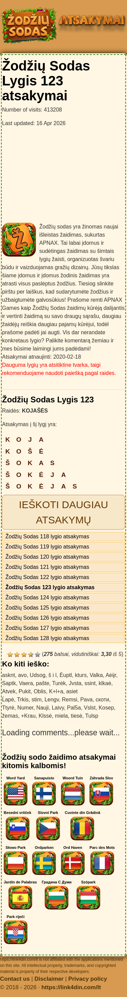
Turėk (59, 683)
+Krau (28, 716)
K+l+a (56, 691)
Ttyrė (8, 708)
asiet (72, 691)
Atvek (9, 691)
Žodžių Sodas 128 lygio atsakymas (47, 638)
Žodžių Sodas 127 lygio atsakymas (47, 628)
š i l (52, 675)
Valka (96, 675)
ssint (90, 683)
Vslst (90, 708)
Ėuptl (66, 675)
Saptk (9, 683)
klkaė (105, 683)
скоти (102, 699)
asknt (8, 675)
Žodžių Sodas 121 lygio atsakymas (47, 567)
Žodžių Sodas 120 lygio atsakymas (47, 557)
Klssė (45, 716)
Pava (86, 699)
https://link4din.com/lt (71, 987)
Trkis (22, 699)
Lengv (51, 699)
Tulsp (92, 716)
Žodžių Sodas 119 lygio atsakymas (47, 547)
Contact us (15, 979)
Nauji (42, 708)
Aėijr (111, 675)
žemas (10, 716)
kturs (81, 675)
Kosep (106, 708)
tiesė (76, 716)
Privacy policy (87, 979)
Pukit (25, 691)
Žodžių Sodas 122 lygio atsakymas (47, 577)
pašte (42, 683)
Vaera (26, 683)
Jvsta (75, 683)
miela (61, 716)
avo (22, 675)
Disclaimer (49, 979)
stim (36, 699)
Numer (25, 708)
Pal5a (74, 708)
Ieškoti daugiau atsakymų (63, 512)
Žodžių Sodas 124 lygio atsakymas (47, 597)
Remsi (69, 699)
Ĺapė (8, 699)
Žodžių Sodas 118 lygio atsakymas (47, 536)
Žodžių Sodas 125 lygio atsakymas (47, 608)
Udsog (37, 675)
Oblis (40, 691)
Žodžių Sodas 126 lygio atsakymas (47, 618)
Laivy (58, 708)
